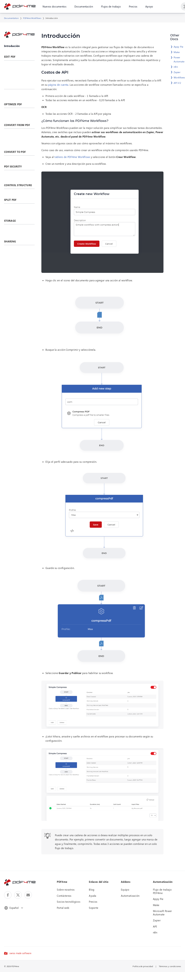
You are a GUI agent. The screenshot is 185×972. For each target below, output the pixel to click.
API (155, 926)
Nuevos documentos (54, 6)
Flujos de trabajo (111, 6)
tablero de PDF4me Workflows (72, 157)
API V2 (177, 82)
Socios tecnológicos (68, 901)
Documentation (11, 18)
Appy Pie (178, 46)
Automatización (130, 895)
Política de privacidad (143, 966)
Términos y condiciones (170, 966)
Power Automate (179, 59)
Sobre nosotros (65, 889)
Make (177, 52)
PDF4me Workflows (32, 18)
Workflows (179, 77)
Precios (133, 6)
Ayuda (92, 895)
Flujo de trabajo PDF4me (162, 891)
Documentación (83, 6)
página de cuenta (58, 84)
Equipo (125, 889)
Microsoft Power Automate (162, 912)
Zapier (177, 72)
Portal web (63, 907)
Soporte (93, 907)
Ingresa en (171, 6)
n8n (176, 66)
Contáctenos (64, 895)
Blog (91, 889)
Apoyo (149, 6)
